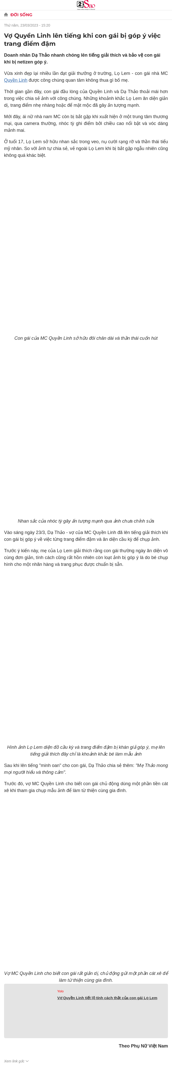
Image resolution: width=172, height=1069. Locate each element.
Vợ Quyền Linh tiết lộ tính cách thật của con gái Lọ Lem (107, 998)
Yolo (60, 991)
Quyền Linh (15, 80)
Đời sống (21, 14)
